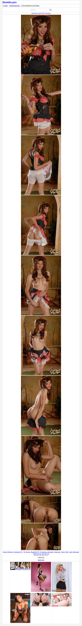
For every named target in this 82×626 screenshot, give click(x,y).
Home (6, 6)
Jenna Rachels (8, 552)
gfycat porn (34, 13)
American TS (18, 552)
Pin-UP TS (45, 554)
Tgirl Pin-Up (37, 554)
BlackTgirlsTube (14, 6)
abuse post (41, 560)
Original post (41, 557)
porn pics (41, 13)
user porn (48, 13)
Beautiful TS (35, 552)
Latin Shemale (74, 552)
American (57, 552)
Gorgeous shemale (46, 552)
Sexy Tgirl (64, 552)
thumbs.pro (9, 2)
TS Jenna (26, 552)
